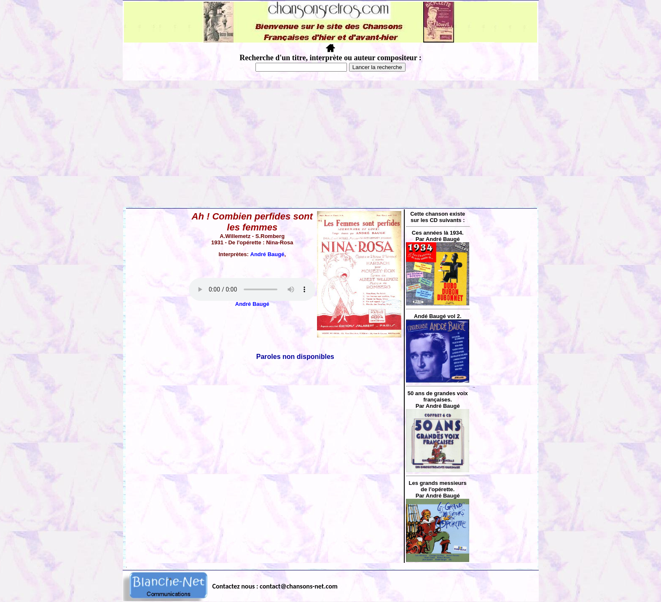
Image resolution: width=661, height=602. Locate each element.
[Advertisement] (330, 144)
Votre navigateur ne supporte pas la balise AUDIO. (252, 289)
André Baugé (267, 254)
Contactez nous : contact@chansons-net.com (275, 586)
